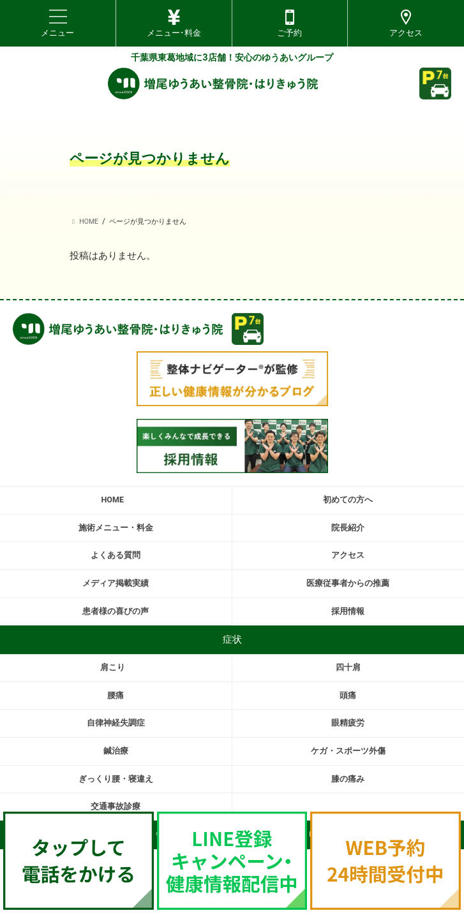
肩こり (112, 667)
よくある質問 (115, 555)
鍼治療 (115, 751)
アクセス (347, 555)
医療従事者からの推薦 (347, 583)
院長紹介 (347, 527)
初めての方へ (348, 499)
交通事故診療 (115, 806)
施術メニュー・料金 (116, 527)
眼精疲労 (347, 722)
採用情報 (347, 611)
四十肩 (348, 667)
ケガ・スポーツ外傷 (348, 751)
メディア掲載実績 (115, 583)
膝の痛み (347, 779)
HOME (112, 499)
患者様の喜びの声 (115, 611)
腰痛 (115, 695)
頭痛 (348, 695)
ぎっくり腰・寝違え (116, 779)
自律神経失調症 (116, 722)
